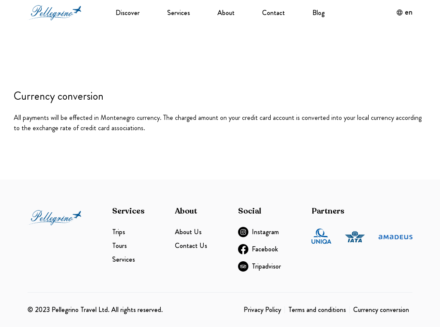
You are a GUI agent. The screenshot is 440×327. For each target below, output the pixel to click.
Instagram (258, 232)
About (226, 13)
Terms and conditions (317, 309)
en (404, 12)
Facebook (258, 249)
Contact (273, 13)
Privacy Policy (262, 309)
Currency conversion (381, 309)
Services (178, 13)
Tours (119, 246)
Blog (318, 13)
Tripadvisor (259, 266)
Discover (128, 13)
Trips (118, 232)
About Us (188, 232)
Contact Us (191, 246)
